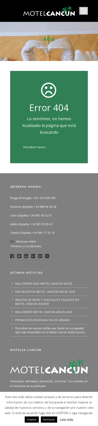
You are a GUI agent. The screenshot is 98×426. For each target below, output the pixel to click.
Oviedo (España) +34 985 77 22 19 (32, 233)
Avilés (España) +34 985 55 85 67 (31, 224)
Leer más (66, 419)
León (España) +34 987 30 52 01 (31, 215)
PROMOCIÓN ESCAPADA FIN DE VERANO (42, 320)
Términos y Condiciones (25, 246)
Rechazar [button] (49, 419)
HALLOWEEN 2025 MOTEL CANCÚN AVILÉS (43, 283)
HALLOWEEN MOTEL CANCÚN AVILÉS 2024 (43, 312)
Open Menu (83, 11)
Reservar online (26, 241)
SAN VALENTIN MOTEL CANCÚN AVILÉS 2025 (45, 292)
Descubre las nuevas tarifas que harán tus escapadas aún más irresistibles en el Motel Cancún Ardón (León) (50, 330)
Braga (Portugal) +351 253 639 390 (33, 198)
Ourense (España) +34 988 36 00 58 (33, 207)
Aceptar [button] (31, 419)
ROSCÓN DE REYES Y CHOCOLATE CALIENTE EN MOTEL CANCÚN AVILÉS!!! (47, 302)
